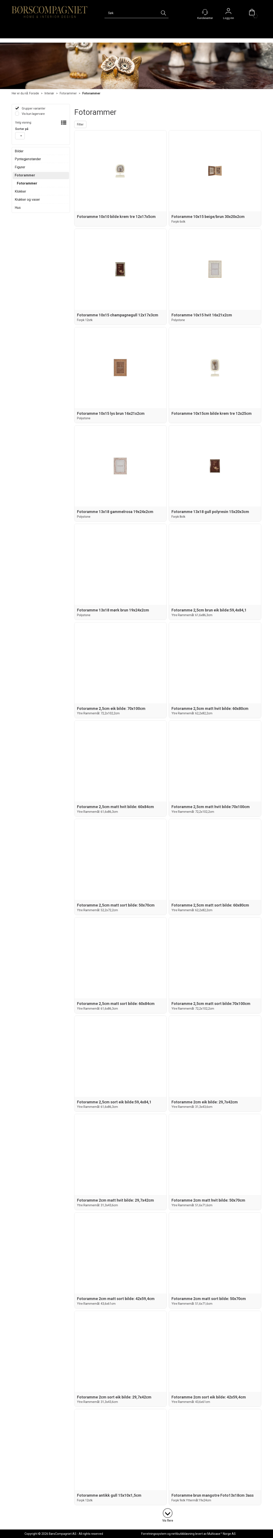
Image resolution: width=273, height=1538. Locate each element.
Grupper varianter (33, 108)
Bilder (19, 151)
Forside (34, 93)
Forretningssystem (154, 1533)
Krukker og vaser (27, 199)
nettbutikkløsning (183, 1533)
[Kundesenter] (205, 12)
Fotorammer (68, 93)
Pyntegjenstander (28, 159)
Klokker (20, 191)
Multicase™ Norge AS (221, 1533)
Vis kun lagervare (33, 113)
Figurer (20, 167)
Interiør (49, 93)
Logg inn (228, 12)
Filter (80, 124)
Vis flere (167, 1520)
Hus (18, 208)
